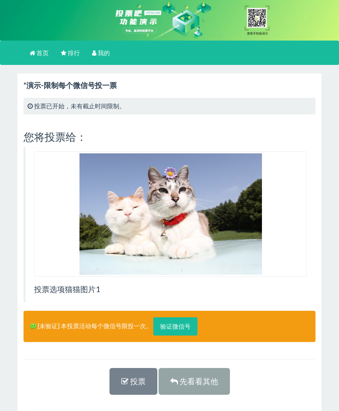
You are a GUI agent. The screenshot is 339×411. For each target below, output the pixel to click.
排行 (70, 52)
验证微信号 (175, 326)
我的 (101, 52)
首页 (39, 52)
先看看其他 (194, 381)
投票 (133, 381)
